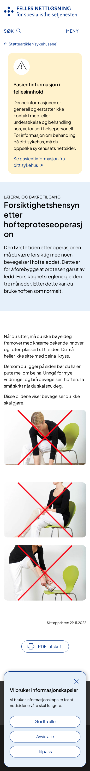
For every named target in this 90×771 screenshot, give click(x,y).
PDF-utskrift (50, 646)
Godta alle (45, 721)
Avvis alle (45, 736)
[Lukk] (76, 681)
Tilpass (45, 751)
